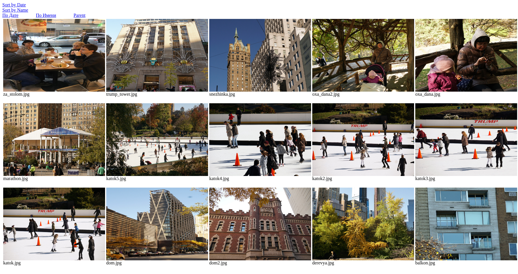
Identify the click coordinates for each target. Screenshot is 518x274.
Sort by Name (15, 10)
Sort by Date (14, 4)
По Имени (46, 15)
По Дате (10, 15)
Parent (80, 15)
